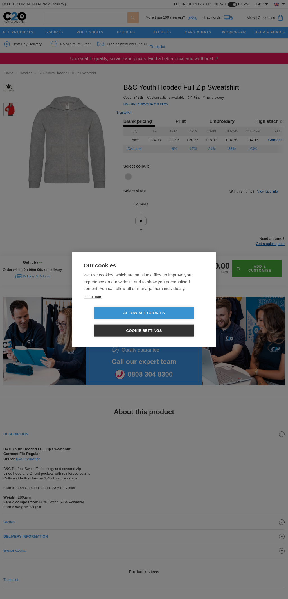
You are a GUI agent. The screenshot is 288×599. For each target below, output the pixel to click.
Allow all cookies (111, 321)
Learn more (93, 305)
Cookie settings (176, 321)
